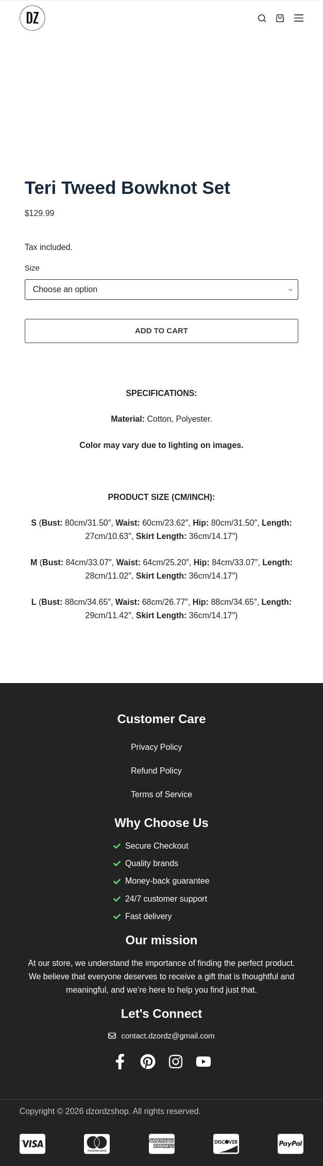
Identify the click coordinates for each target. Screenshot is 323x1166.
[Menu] (298, 18)
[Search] (262, 18)
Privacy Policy (156, 747)
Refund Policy (156, 770)
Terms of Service (161, 794)
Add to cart (161, 332)
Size (32, 269)
